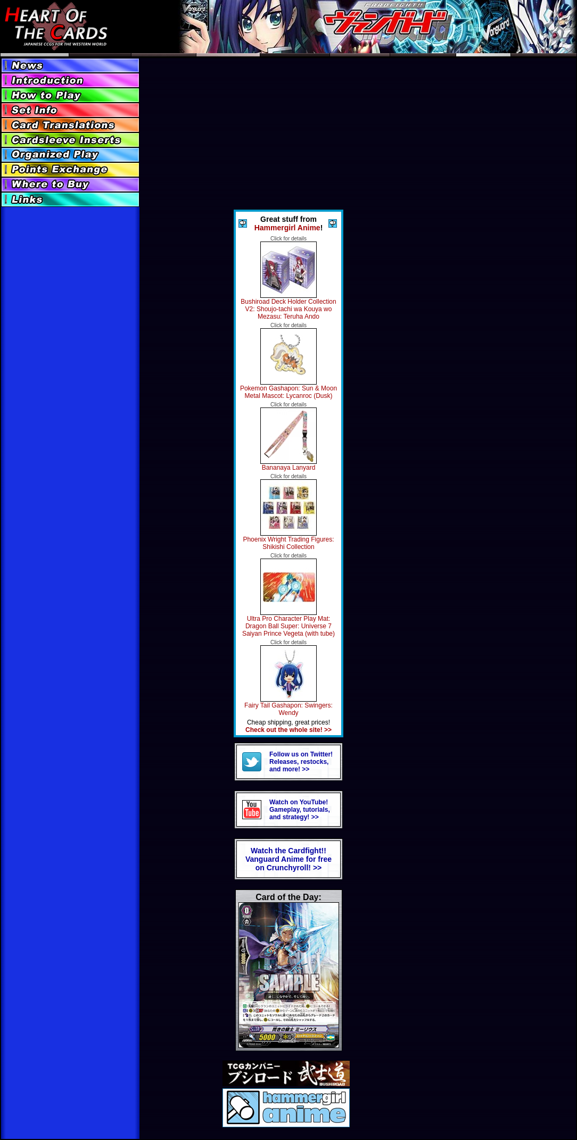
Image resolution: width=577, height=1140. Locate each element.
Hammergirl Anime (287, 227)
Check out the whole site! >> (288, 730)
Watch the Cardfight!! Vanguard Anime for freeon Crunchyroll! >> (288, 859)
